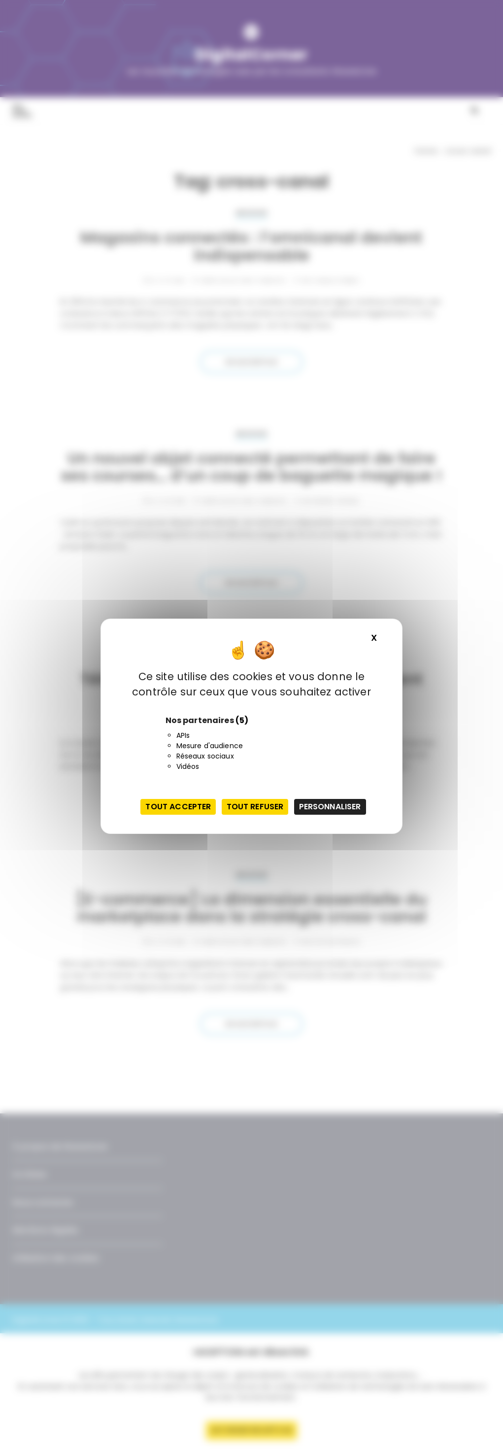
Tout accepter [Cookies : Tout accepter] (178, 806)
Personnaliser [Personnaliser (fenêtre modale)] (330, 806)
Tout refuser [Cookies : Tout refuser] (255, 806)
